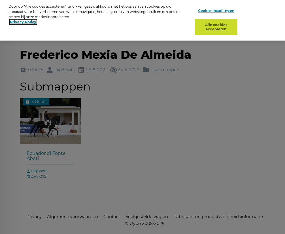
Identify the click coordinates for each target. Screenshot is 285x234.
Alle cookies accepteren (216, 25)
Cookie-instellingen (216, 9)
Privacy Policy (23, 20)
